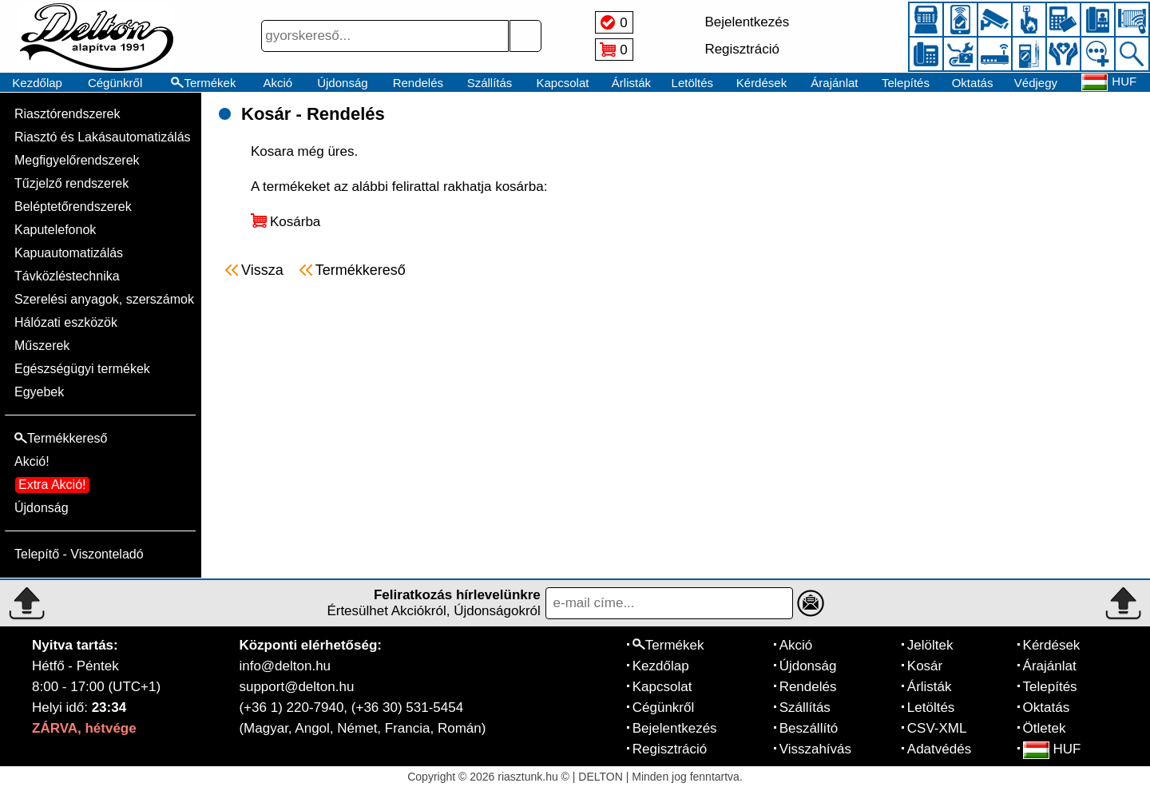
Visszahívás (815, 749)
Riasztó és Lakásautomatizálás (102, 137)
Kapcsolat (563, 82)
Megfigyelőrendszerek (77, 160)
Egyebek (39, 392)
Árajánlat (834, 82)
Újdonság (342, 82)
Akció (278, 82)
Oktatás (972, 82)
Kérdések (761, 82)
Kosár (924, 666)
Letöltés (693, 82)
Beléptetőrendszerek (73, 206)
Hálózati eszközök (65, 322)
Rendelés (418, 82)
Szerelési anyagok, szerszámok (104, 299)
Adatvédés (939, 749)
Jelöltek (930, 645)
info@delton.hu (285, 666)
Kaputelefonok (55, 229)
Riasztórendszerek (67, 114)
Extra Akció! (51, 484)
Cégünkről (115, 82)
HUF (1052, 749)
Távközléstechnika (67, 276)
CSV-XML (937, 728)
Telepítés (906, 82)
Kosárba (295, 221)
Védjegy (1035, 82)
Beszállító (809, 728)
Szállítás (490, 82)
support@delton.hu (296, 686)
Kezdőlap (37, 82)
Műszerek (41, 345)
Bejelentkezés (674, 728)
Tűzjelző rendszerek (71, 183)
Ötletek (1044, 728)
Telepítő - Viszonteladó (79, 554)
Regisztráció (670, 749)
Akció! (32, 461)
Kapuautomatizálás (68, 253)
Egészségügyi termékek (82, 369)
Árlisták (631, 82)
